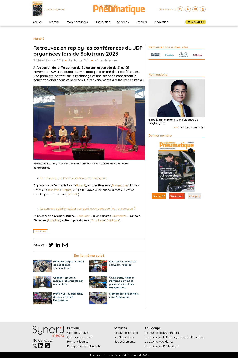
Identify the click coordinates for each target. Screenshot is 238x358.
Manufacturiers (77, 22)
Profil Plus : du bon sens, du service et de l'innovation (68, 297)
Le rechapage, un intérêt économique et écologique (73, 178)
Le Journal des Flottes (159, 341)
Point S (80, 185)
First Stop (97, 220)
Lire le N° (159, 196)
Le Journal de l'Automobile (162, 332)
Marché (54, 22)
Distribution (102, 22)
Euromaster (118, 216)
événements (167, 9)
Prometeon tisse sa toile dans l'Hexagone (124, 295)
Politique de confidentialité (84, 346)
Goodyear (83, 216)
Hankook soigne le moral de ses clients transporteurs (68, 265)
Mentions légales (77, 341)
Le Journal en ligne (126, 332)
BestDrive (53, 190)
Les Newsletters (124, 337)
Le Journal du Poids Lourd (161, 346)
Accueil (37, 22)
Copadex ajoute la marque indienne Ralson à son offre (68, 281)
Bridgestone (120, 185)
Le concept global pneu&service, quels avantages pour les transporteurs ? (87, 208)
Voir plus (194, 196)
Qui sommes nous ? (79, 337)
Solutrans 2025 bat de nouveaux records (122, 263)
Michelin (73, 194)
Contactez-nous (77, 332)
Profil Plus (54, 220)
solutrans (40, 231)
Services (123, 22)
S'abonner (177, 196)
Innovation (161, 22)
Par (79, 60)
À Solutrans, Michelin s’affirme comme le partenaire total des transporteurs (121, 282)
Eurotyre (65, 190)
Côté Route (112, 220)
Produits (141, 22)
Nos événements (124, 341)
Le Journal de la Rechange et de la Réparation (174, 337)
